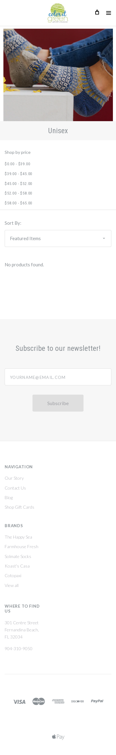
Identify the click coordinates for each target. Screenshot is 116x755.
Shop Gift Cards (19, 507)
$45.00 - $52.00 (18, 183)
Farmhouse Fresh (21, 546)
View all (12, 585)
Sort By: (13, 223)
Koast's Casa (17, 565)
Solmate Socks (18, 556)
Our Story (14, 478)
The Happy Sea (18, 537)
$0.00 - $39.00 (17, 164)
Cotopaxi (13, 575)
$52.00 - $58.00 (18, 193)
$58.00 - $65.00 (18, 203)
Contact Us (15, 487)
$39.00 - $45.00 (18, 173)
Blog (9, 497)
